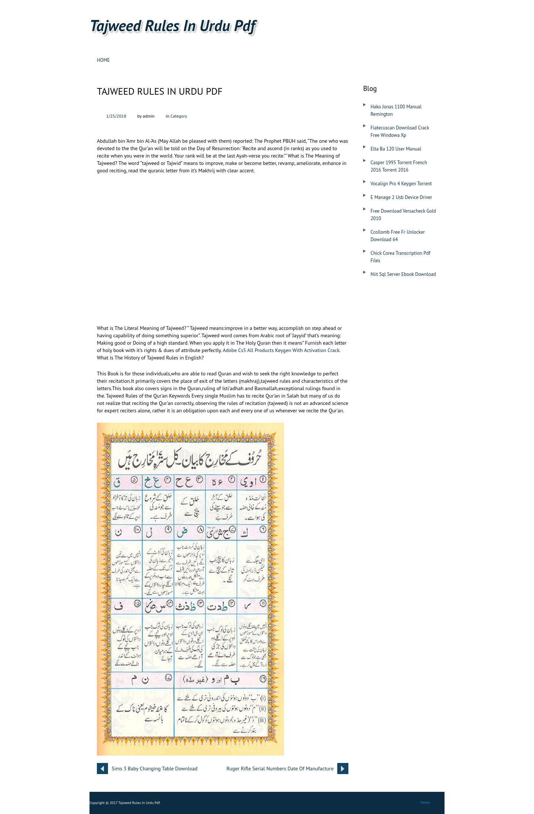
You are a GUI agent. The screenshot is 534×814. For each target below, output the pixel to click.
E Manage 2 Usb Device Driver (401, 197)
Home (103, 60)
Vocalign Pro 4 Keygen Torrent (401, 183)
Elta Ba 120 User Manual (396, 149)
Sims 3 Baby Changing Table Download (154, 768)
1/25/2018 (116, 116)
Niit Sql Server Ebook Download (403, 274)
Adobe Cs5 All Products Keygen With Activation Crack (281, 350)
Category (178, 116)
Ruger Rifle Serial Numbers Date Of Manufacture (280, 768)
